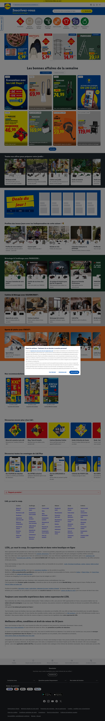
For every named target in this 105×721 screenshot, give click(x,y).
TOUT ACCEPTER (74, 372)
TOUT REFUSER (52, 372)
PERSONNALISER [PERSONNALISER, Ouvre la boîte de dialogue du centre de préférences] (62, 372)
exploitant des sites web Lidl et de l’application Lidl (41, 350)
